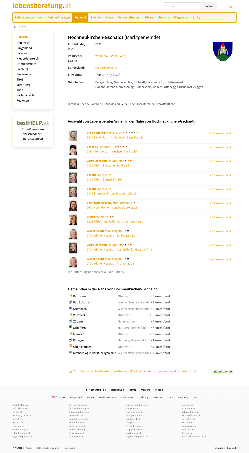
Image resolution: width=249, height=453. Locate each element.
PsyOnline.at (188, 408)
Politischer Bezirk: (75, 58)
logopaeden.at (76, 436)
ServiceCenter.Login (96, 390)
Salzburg (22, 69)
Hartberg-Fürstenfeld (132, 328)
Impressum (69, 448)
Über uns (145, 390)
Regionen (23, 100)
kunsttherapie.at (77, 426)
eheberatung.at (20, 429)
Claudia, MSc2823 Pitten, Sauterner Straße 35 (109, 163)
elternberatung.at (21, 433)
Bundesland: (76, 68)
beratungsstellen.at (22, 415)
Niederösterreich (28, 58)
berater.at (17, 412)
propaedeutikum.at (135, 429)
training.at (187, 433)
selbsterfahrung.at (191, 415)
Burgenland (24, 48)
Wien (20, 90)
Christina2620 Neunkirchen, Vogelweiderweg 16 (112, 205)
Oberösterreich (27, 64)
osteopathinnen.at (135, 415)
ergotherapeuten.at (22, 436)
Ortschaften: (76, 82)
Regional (22, 26)
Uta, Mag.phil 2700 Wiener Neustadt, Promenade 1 (110, 261)
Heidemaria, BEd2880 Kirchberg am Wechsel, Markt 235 (112, 149)
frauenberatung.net (79, 412)
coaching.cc (18, 426)
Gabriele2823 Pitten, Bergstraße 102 (104, 177)
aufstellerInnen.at (21, 408)
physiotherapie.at (134, 426)
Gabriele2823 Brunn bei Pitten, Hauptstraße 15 (111, 191)
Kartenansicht (26, 95)
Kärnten (22, 53)
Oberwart (124, 296)
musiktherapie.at (134, 412)
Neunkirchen (126, 321)
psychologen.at (133, 433)
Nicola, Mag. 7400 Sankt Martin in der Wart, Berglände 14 (115, 135)
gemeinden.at (76, 415)
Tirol (20, 79)
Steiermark (24, 74)
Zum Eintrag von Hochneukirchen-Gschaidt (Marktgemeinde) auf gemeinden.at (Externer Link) (132, 371)
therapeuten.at (189, 429)
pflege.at (130, 422)
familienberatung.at (79, 408)
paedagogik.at (133, 419)
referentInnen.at (190, 412)
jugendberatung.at (78, 419)
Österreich (23, 43)
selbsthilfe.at (188, 419)
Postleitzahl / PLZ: (76, 46)
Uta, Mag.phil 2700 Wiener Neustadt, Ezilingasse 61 (111, 233)
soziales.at (187, 422)
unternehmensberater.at (194, 436)
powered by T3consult (226, 448)
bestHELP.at (18, 419)
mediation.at (132, 408)
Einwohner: (75, 75)
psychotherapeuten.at (137, 436)
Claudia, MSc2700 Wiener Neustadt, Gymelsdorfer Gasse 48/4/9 (119, 247)
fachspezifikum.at (78, 405)
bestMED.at (18, 422)
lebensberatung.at (78, 429)
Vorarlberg (24, 85)
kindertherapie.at (77, 422)
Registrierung (117, 390)
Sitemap (132, 390)
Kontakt (159, 390)
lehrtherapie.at (76, 433)
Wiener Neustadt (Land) (110, 56)
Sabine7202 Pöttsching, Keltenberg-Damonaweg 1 (115, 219)
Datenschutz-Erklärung (48, 448)
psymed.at (187, 405)
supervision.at (189, 426)
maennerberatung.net (137, 405)
